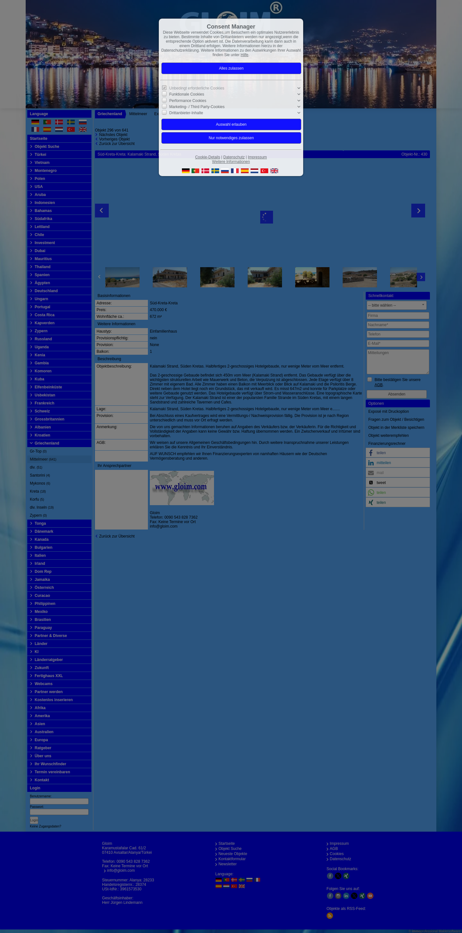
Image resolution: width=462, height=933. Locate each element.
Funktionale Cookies (186, 94)
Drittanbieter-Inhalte (186, 113)
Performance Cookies (187, 100)
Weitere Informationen (231, 161)
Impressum (257, 157)
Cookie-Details (207, 157)
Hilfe (244, 55)
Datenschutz (234, 157)
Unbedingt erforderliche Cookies (196, 88)
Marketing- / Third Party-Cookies (197, 107)
